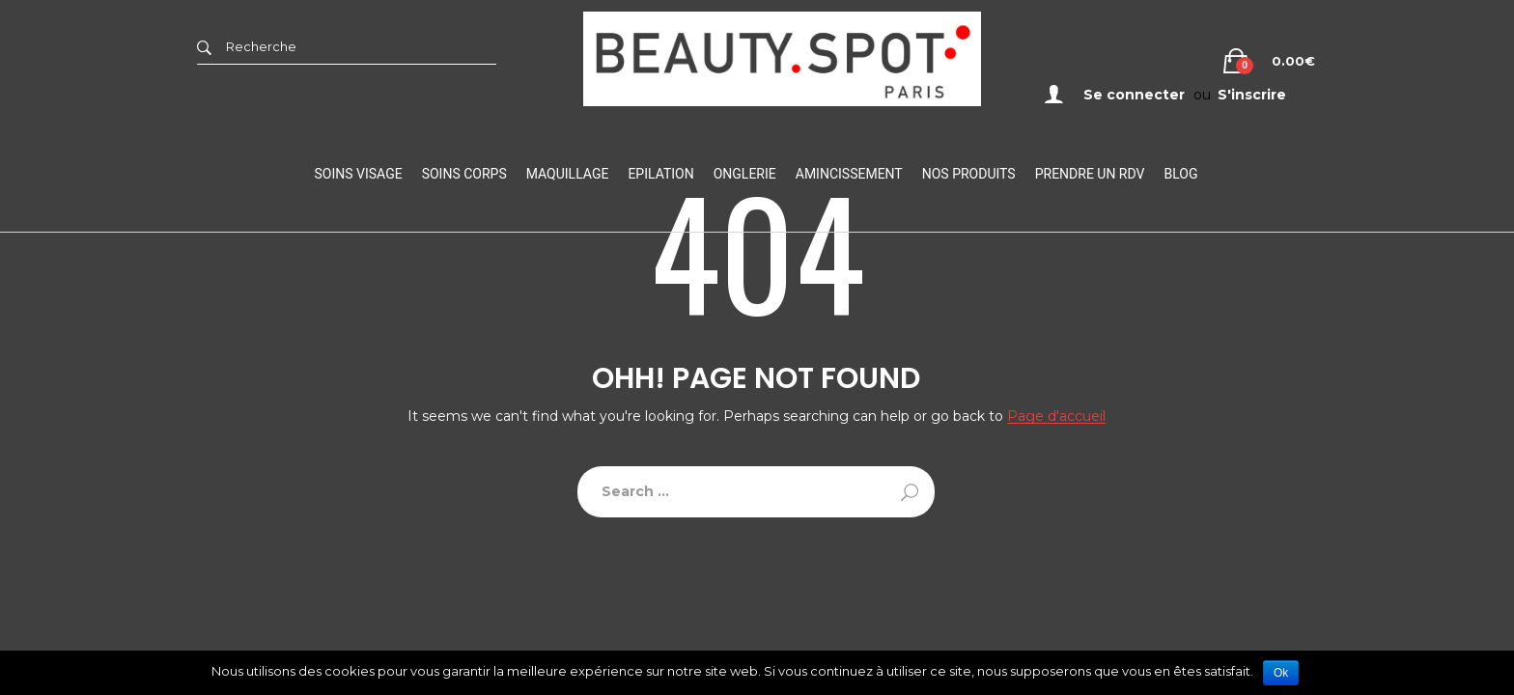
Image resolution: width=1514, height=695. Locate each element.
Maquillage (567, 174)
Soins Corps (464, 174)
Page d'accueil (1056, 416)
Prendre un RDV (1090, 174)
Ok (1281, 673)
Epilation (660, 174)
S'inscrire (1252, 94)
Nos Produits (969, 174)
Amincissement (849, 174)
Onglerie (745, 174)
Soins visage (359, 174)
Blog (1180, 174)
